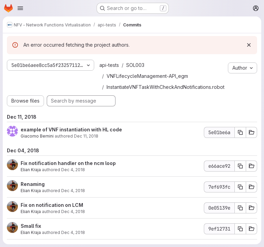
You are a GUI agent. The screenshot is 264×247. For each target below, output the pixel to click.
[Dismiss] (249, 45)
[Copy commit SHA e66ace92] (240, 166)
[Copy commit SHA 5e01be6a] (240, 132)
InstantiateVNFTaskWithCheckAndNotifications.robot (165, 87)
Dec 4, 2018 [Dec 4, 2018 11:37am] (73, 232)
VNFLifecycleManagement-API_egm (147, 76)
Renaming (33, 184)
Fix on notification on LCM (52, 205)
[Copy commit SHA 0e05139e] (240, 207)
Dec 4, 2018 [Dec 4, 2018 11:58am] (73, 211)
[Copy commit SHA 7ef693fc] (240, 186)
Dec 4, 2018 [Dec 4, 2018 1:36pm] (73, 169)
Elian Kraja (31, 169)
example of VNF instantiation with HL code (71, 129)
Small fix (31, 226)
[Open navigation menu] (20, 8)
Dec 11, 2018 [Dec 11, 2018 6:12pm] (86, 136)
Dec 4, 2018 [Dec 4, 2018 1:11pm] (73, 190)
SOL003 (135, 65)
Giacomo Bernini (37, 136)
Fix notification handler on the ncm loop (68, 163)
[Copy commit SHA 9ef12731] (240, 228)
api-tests (109, 65)
